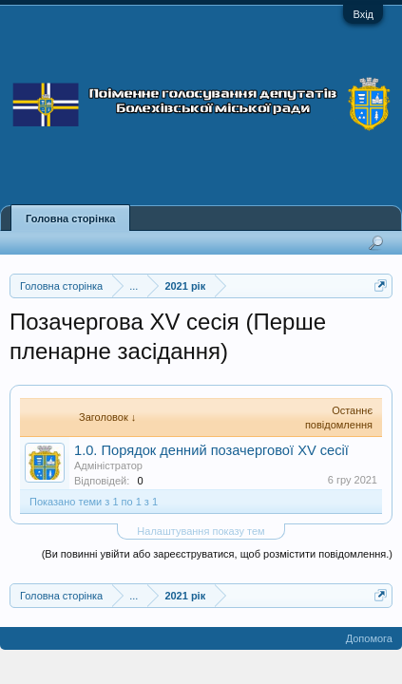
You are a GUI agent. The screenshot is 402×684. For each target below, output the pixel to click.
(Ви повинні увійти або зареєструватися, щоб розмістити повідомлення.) (217, 554)
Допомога (369, 638)
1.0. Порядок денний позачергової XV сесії (211, 450)
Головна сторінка (70, 218)
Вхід (363, 14)
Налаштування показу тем (200, 531)
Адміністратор (108, 465)
